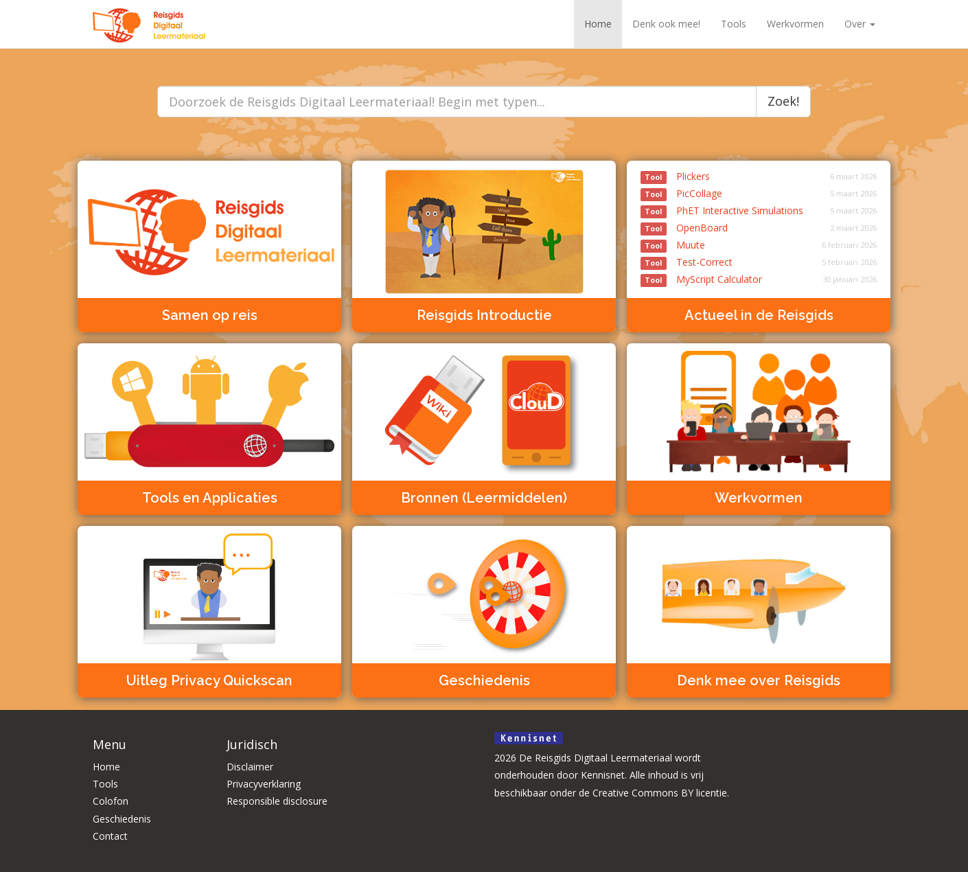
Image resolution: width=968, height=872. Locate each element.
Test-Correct (687, 261)
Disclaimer (250, 766)
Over (859, 23)
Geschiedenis (122, 818)
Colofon (110, 800)
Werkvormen (795, 23)
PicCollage (681, 193)
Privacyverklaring (264, 783)
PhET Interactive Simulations (722, 210)
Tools (733, 23)
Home (598, 23)
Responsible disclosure (277, 800)
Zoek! (783, 101)
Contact (110, 835)
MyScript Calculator (701, 279)
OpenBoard (684, 227)
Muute (673, 244)
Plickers (675, 176)
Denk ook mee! (666, 23)
